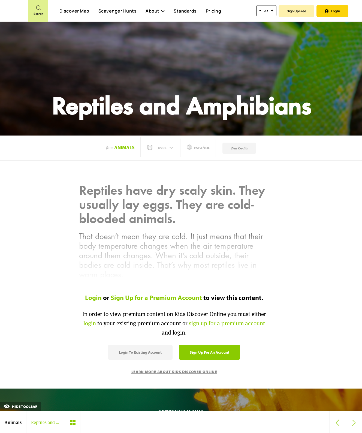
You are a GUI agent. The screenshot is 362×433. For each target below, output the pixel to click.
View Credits (239, 148)
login (89, 323)
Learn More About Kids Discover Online (174, 371)
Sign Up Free (296, 11)
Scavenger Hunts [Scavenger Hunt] (117, 11)
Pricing (213, 11)
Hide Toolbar (20, 406)
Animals (124, 147)
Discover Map (74, 11)
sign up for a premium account (227, 323)
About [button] (155, 11)
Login (93, 297)
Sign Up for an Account (209, 352)
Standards (185, 11)
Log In (332, 11)
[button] (160, 147)
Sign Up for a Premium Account (156, 297)
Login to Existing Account (140, 352)
